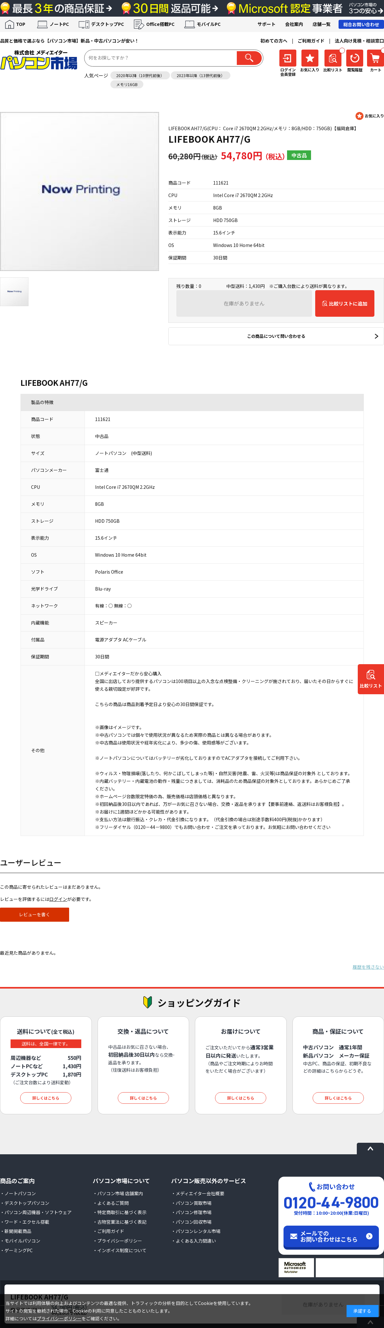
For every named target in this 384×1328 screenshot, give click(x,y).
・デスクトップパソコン (24, 1203)
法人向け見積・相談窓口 (359, 40)
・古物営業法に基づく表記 (120, 1222)
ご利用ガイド (311, 40)
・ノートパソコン (18, 1193)
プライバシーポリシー (59, 1318)
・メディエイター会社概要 (197, 1193)
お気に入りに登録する (370, 116)
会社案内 (294, 24)
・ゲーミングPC (16, 1250)
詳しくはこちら (45, 1098)
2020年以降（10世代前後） (140, 75)
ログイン (58, 899)
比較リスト (371, 685)
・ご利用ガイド (108, 1231)
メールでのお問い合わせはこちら (329, 1236)
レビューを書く (34, 914)
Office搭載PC (160, 24)
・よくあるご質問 (111, 1203)
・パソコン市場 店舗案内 (118, 1193)
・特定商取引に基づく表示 (120, 1212)
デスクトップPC (107, 24)
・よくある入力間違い (193, 1240)
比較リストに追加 (348, 303)
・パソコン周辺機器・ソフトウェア (36, 1212)
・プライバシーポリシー (117, 1240)
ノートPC (59, 24)
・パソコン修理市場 (191, 1212)
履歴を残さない (368, 967)
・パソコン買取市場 (191, 1203)
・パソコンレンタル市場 (195, 1231)
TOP (20, 24)
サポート (267, 24)
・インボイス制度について (120, 1250)
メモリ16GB (127, 84)
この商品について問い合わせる (276, 336)
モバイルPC (208, 24)
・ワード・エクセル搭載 (24, 1222)
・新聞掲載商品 (15, 1231)
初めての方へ (273, 40)
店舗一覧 (322, 24)
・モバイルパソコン (20, 1240)
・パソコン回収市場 (191, 1222)
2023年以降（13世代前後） (201, 75)
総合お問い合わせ (361, 24)
